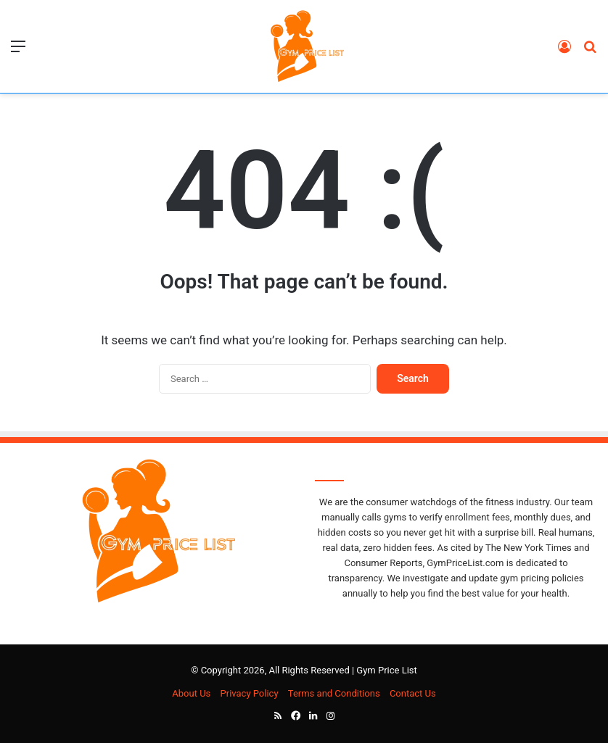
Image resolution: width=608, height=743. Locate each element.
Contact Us (413, 693)
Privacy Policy (250, 693)
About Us (191, 693)
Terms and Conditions (334, 693)
